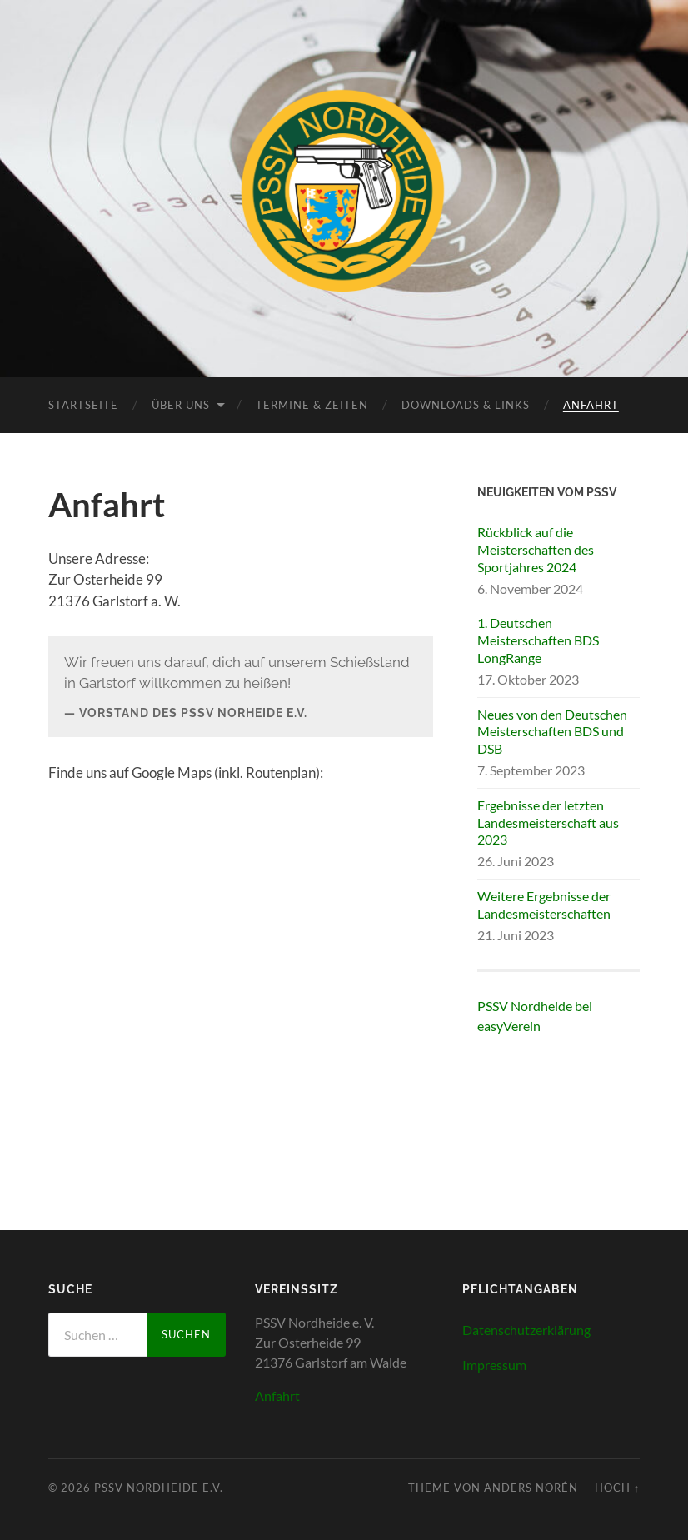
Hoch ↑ (617, 1487)
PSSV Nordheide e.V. (158, 1487)
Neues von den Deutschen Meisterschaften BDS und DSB (552, 731)
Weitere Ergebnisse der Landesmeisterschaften (544, 904)
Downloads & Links (465, 404)
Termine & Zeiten (312, 404)
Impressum (494, 1365)
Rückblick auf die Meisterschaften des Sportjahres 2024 (535, 549)
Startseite (83, 404)
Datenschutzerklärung (526, 1330)
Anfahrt (591, 404)
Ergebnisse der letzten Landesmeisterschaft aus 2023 (548, 822)
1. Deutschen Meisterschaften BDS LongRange (538, 640)
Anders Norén (531, 1487)
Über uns (181, 404)
